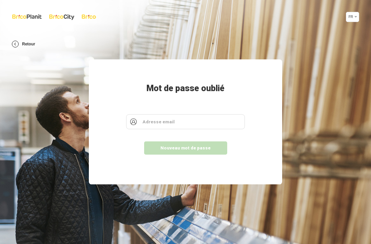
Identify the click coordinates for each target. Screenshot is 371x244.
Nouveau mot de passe (185, 148)
